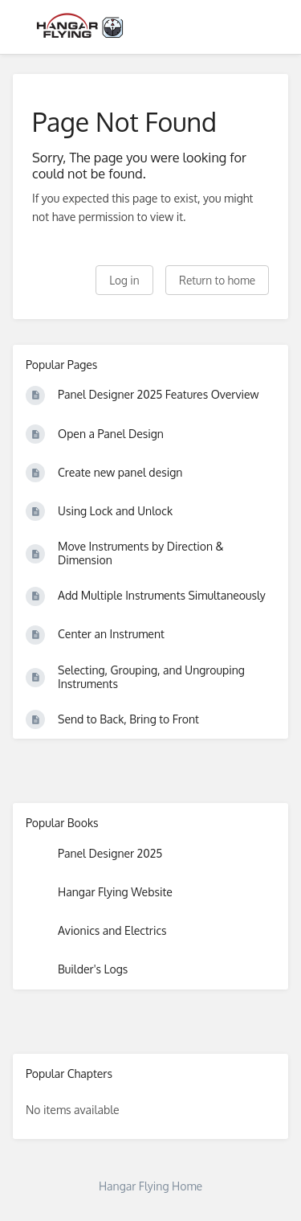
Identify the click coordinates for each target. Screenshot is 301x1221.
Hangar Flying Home (150, 1186)
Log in (124, 280)
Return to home (217, 280)
